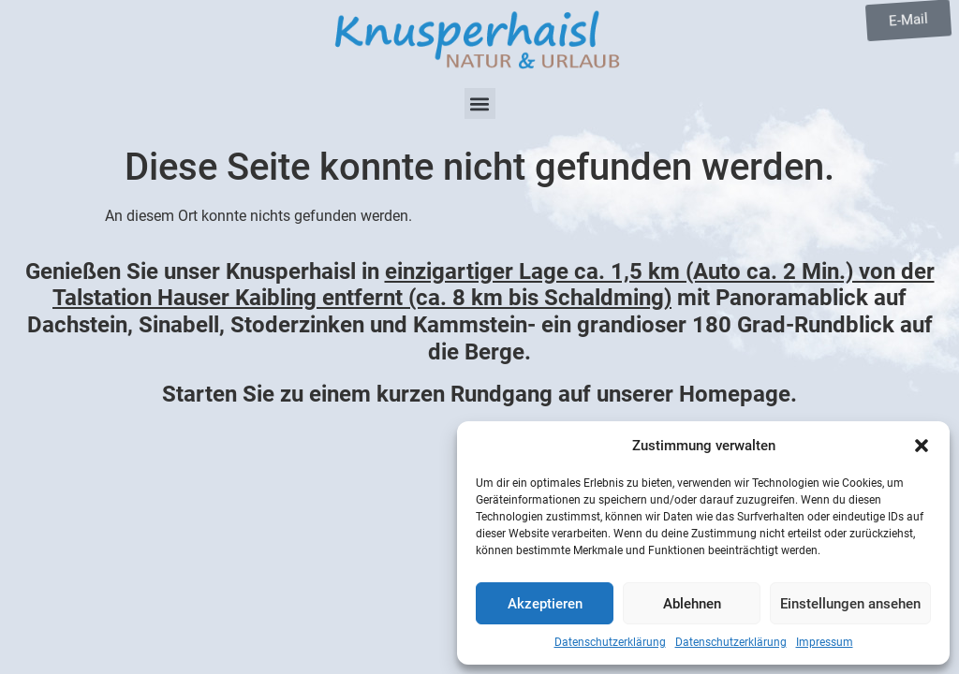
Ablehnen (692, 603)
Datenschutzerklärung (610, 642)
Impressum (824, 642)
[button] (921, 445)
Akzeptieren (545, 603)
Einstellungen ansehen (850, 603)
